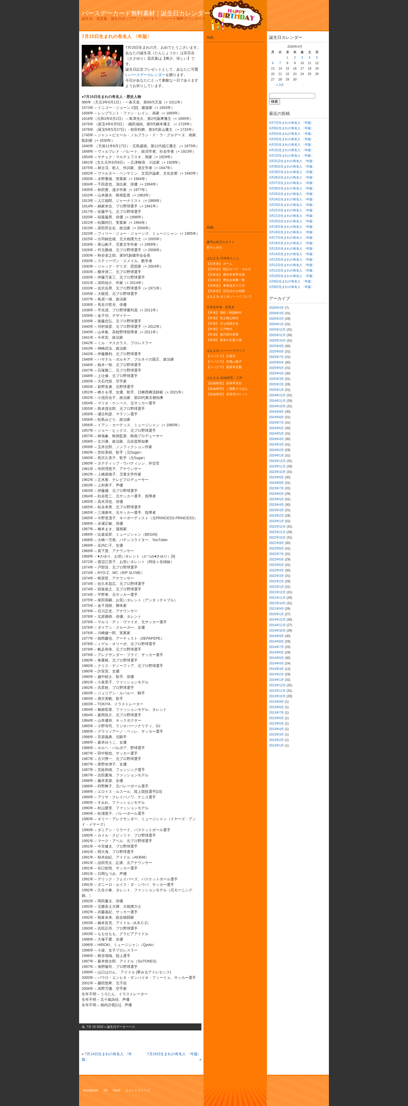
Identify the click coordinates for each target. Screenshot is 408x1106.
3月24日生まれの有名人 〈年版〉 (292, 199)
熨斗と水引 (214, 247)
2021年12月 (277, 592)
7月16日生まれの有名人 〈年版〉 (174, 1054)
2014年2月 (276, 674)
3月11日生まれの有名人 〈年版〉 (292, 270)
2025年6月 (276, 362)
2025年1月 (276, 390)
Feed (116, 1090)
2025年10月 (277, 340)
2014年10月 (277, 630)
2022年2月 (276, 581)
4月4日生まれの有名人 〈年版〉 (291, 139)
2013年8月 (276, 707)
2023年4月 (276, 504)
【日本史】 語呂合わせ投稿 (226, 291)
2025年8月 (276, 351)
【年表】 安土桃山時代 (223, 318)
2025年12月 (277, 329)
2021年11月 (277, 598)
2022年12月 (277, 526)
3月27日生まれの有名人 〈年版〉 (292, 183)
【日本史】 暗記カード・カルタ (229, 269)
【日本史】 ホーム (219, 263)
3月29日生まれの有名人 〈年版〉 (292, 172)
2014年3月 (276, 669)
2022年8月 (276, 548)
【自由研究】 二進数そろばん (227, 389)
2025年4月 (276, 373)
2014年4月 (276, 663)
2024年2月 (276, 450)
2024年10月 (277, 406)
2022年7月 (276, 554)
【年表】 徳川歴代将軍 (223, 334)
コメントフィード (137, 1090)
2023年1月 (276, 521)
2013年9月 (276, 701)
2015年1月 (276, 614)
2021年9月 (276, 608)
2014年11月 (277, 625)
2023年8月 (276, 483)
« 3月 (280, 85)
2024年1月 (276, 455)
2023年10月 (277, 472)
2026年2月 (276, 318)
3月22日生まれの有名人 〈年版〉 (292, 210)
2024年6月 (276, 428)
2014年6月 (276, 652)
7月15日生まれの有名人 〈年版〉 (117, 36)
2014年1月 (276, 680)
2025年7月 (276, 357)
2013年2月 (276, 740)
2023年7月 (276, 488)
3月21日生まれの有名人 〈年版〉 (292, 216)
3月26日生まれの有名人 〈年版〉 (292, 188)
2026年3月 (276, 313)
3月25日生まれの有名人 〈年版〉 (292, 194)
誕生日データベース (121, 1027)
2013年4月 (276, 729)
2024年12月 (277, 395)
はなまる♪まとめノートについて (229, 296)
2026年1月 (276, 324)
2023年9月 (276, 477)
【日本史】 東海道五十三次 (226, 285)
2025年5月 (276, 368)
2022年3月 (276, 576)
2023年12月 (277, 461)
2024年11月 (277, 401)
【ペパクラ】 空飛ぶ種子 (224, 361)
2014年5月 (276, 658)
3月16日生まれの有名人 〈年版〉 (292, 243)
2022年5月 (276, 565)
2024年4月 (276, 439)
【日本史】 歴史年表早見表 (226, 274)
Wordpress (90, 1090)
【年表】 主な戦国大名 (223, 323)
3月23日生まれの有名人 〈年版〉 (292, 205)
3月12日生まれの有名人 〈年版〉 (292, 265)
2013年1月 (276, 745)
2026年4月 (276, 308)
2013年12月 (277, 685)
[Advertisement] (235, 55)
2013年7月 (276, 712)
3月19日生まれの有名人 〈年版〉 (292, 226)
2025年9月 (276, 346)
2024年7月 (276, 422)
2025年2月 (276, 384)
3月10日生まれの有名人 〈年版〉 (292, 276)
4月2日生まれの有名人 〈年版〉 (291, 150)
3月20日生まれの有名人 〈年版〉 (292, 221)
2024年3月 (276, 444)
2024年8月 (276, 417)
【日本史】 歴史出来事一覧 (226, 280)
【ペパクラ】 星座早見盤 (224, 367)
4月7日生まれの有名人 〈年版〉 (291, 123)
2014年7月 (276, 647)
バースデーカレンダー (147, 75)
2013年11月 (277, 691)
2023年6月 (276, 494)
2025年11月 (277, 335)
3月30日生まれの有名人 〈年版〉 (292, 166)
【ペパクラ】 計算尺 (221, 356)
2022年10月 (277, 537)
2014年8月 (276, 641)
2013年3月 (276, 734)
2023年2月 (276, 515)
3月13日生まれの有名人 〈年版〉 (292, 259)
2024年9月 (276, 411)
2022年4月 (276, 570)
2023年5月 (276, 499)
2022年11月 (277, 532)
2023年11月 (277, 466)
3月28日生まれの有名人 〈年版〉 (292, 177)
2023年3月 (276, 510)
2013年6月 (276, 718)
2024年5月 (276, 433)
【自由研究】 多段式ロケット (227, 394)
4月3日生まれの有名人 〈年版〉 (291, 144)
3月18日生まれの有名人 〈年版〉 (292, 232)
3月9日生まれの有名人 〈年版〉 (291, 281)
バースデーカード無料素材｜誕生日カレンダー (146, 13)
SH (105, 1090)
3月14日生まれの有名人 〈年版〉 (292, 254)
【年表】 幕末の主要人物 (224, 340)
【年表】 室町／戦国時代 (224, 312)
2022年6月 (276, 559)
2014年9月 (276, 636)
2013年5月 (276, 723)
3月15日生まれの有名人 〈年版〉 (292, 248)
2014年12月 (277, 619)
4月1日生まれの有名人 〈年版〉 (291, 155)
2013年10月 (277, 696)
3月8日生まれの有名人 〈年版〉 (291, 287)
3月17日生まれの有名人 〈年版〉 (292, 237)
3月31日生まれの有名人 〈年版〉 (292, 161)
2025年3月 (276, 379)
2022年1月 (276, 587)
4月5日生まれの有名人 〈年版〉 (291, 133)
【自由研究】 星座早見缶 (224, 383)
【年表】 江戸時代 (219, 329)
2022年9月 (276, 543)
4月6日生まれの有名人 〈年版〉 (291, 128)
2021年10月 (277, 603)
